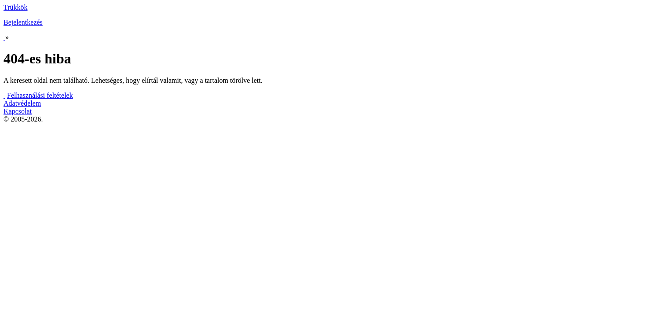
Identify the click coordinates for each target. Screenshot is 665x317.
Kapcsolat (18, 111)
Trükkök (16, 7)
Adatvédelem (22, 103)
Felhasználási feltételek (40, 95)
